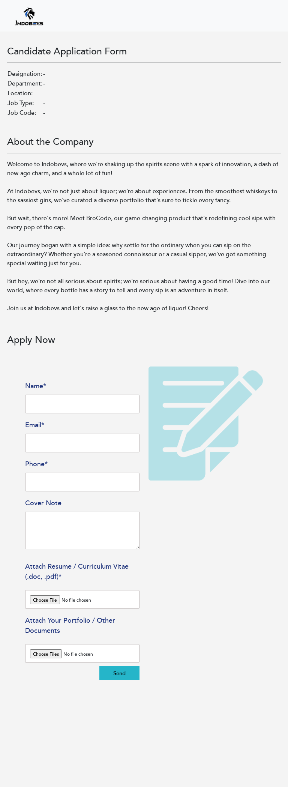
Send (119, 672)
